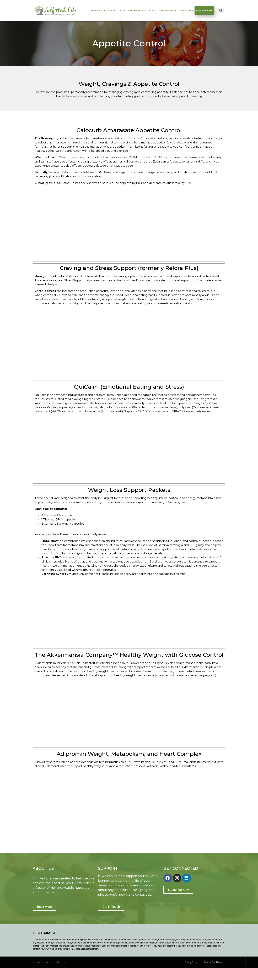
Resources (167, 10)
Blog (152, 10)
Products (116, 10)
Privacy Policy (191, 962)
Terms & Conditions (213, 962)
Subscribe (186, 10)
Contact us (204, 10)
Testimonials (137, 10)
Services (97, 10)
